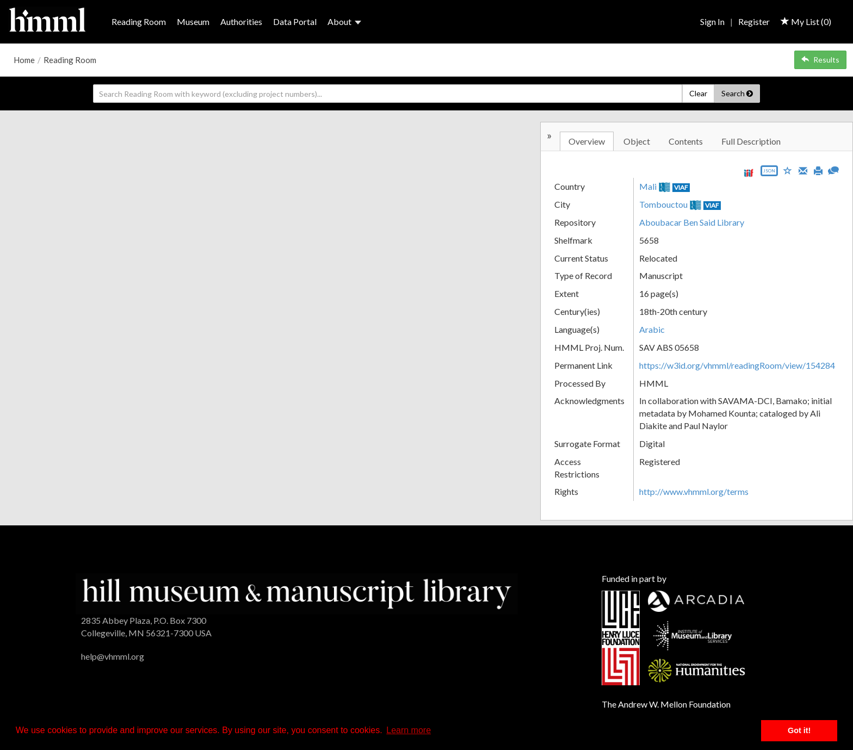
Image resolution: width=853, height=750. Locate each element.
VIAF (681, 187)
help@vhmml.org (112, 656)
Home (24, 60)
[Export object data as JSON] (769, 173)
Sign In (712, 21)
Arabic (652, 329)
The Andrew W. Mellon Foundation (666, 704)
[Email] (803, 169)
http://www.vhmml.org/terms (694, 491)
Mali (648, 186)
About (344, 21)
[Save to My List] (787, 170)
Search (737, 93)
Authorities (241, 21)
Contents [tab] (686, 141)
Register (754, 21)
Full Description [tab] (751, 141)
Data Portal (295, 21)
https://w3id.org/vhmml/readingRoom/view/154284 (737, 365)
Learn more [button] (408, 730)
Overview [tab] (586, 141)
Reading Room (139, 21)
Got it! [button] (799, 730)
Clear (698, 93)
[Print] (818, 169)
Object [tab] (636, 141)
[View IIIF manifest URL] (748, 172)
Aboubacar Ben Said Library (691, 222)
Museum (193, 21)
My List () (806, 21)
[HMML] (297, 592)
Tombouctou (663, 204)
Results (820, 59)
